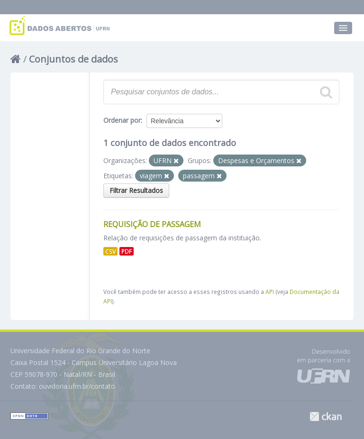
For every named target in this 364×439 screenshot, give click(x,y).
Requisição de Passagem (152, 224)
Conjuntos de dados (73, 59)
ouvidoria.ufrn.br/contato (77, 386)
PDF (126, 251)
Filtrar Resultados (136, 190)
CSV (110, 251)
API (269, 291)
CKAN (325, 416)
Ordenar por (122, 120)
